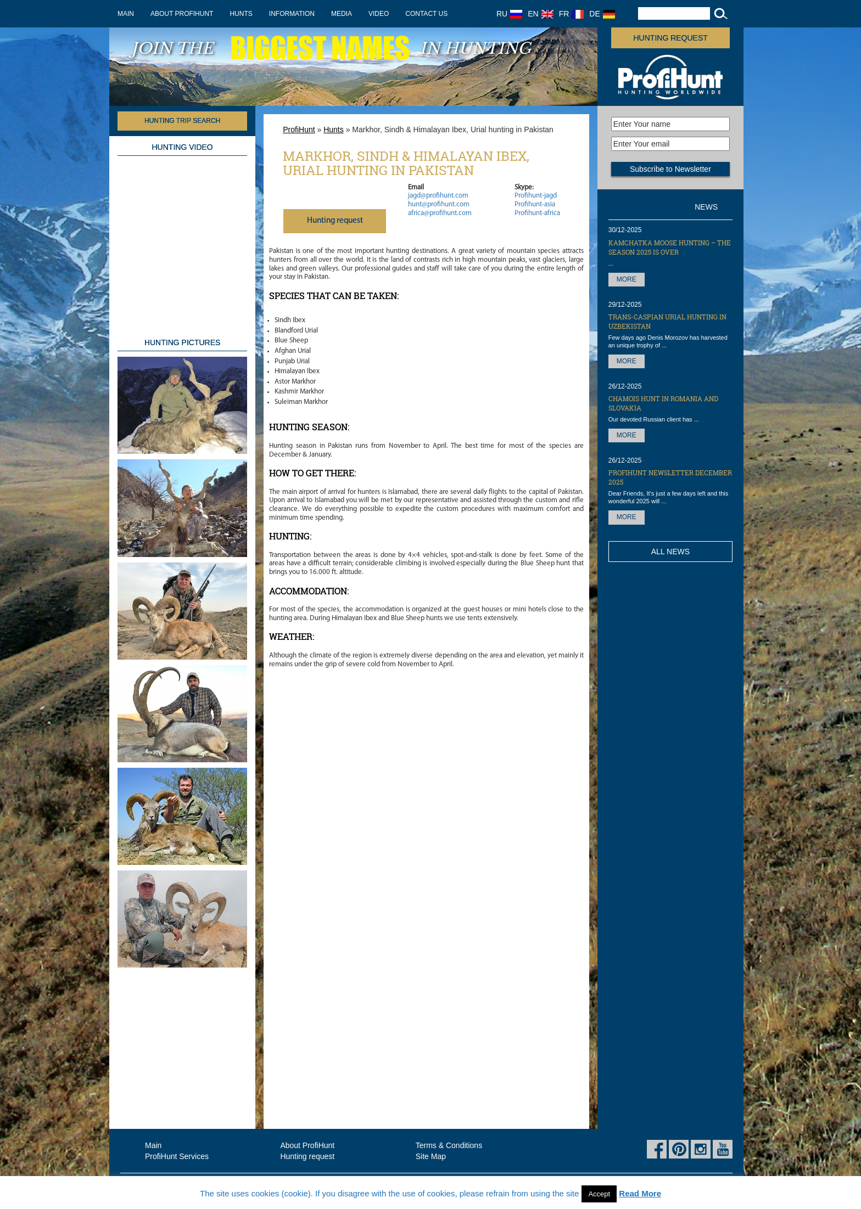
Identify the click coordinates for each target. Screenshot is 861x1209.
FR (571, 13)
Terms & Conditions (449, 1145)
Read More (640, 1193)
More (626, 279)
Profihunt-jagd (536, 195)
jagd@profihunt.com (438, 195)
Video (378, 14)
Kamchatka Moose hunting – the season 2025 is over (669, 247)
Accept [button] (599, 1194)
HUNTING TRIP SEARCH (182, 121)
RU (509, 13)
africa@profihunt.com (440, 213)
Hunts (241, 14)
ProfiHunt (299, 129)
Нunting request (335, 221)
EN (540, 13)
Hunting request (671, 37)
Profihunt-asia (535, 204)
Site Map (431, 1156)
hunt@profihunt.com (438, 204)
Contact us (426, 14)
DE (601, 13)
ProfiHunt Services (177, 1156)
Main (126, 14)
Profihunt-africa (537, 213)
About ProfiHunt (181, 14)
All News (670, 551)
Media (341, 14)
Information (292, 14)
